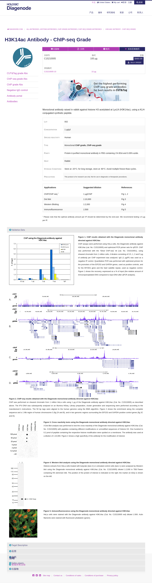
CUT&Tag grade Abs (17, 73)
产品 (91, 12)
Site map (46, 575)
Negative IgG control (17, 90)
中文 (94, 2)
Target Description (18, 545)
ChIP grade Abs (15, 84)
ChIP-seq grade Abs (17, 79)
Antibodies (12, 101)
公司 (130, 12)
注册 (130, 2)
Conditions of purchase (94, 575)
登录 (124, 2)
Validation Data (17, 229)
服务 (100, 12)
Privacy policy (112, 575)
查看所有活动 (18, 564)
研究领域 (111, 12)
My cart (116, 2)
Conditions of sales (73, 575)
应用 (12, 551)
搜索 (139, 2)
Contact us (58, 575)
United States (103, 2)
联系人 (140, 12)
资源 (122, 12)
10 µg (93, 71)
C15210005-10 (50, 71)
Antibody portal (14, 96)
